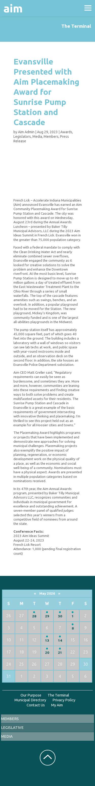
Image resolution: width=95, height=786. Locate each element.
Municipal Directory (30, 700)
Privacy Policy (63, 700)
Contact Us (36, 705)
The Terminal (58, 695)
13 (47, 640)
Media (37, 136)
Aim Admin (26, 132)
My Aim (57, 705)
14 (60, 640)
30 (60, 616)
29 (47, 616)
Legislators (22, 136)
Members (51, 136)
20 (47, 653)
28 (34, 616)
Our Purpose (31, 695)
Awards (66, 132)
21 (60, 653)
